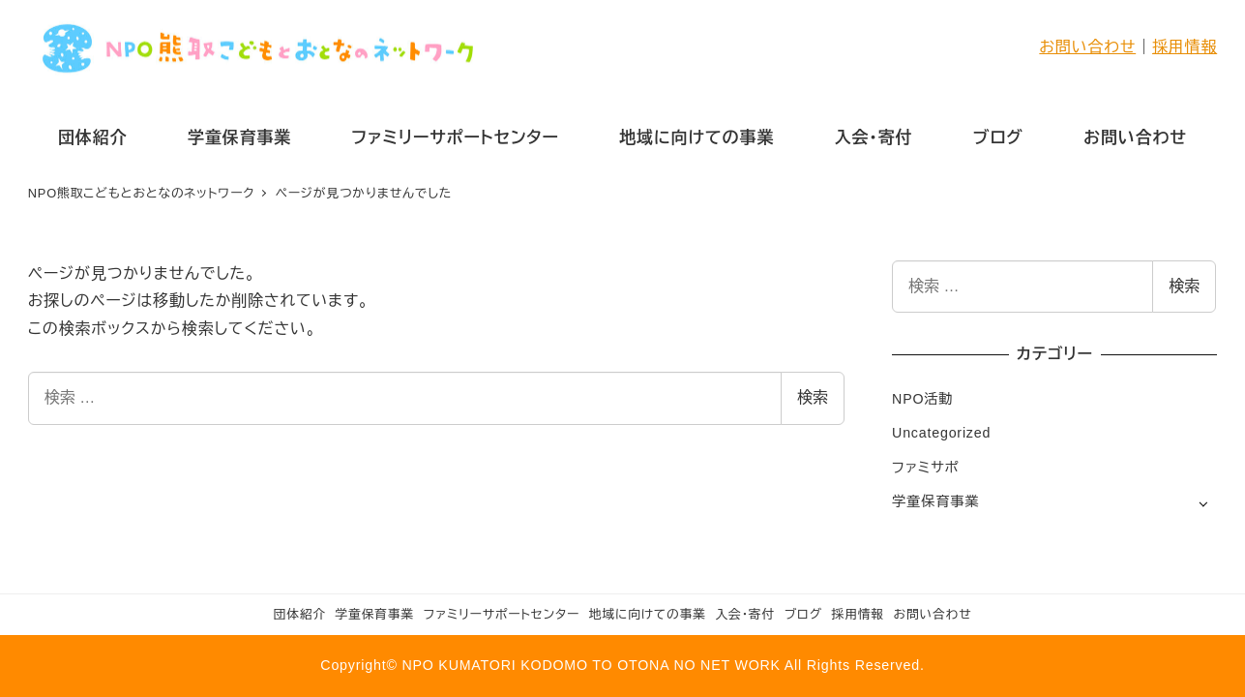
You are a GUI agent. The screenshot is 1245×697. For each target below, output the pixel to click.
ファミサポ (925, 467)
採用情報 (1184, 47)
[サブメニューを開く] (1203, 503)
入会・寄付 (745, 614)
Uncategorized (941, 432)
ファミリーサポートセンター (501, 614)
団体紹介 (300, 614)
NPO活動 (922, 399)
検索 (812, 397)
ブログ (803, 614)
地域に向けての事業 (647, 614)
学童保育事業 (935, 501)
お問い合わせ (1087, 47)
